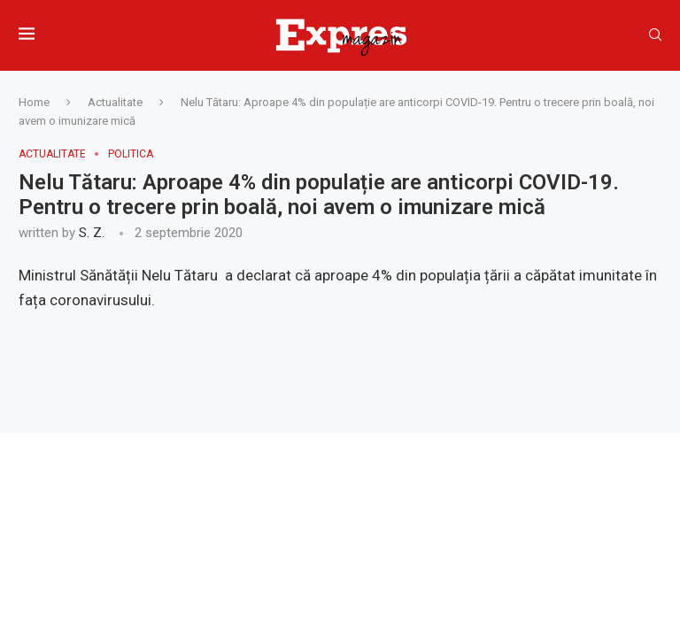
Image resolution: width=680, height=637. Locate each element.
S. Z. (91, 233)
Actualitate (115, 102)
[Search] (655, 35)
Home (34, 102)
